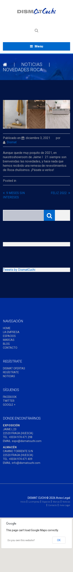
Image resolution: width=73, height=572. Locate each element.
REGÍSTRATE (11, 372)
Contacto (52, 505)
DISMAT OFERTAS (14, 368)
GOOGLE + (9, 404)
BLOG (6, 343)
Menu (39, 46)
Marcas (56, 501)
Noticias (66, 501)
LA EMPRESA (11, 332)
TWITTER (8, 400)
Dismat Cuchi (37, 497)
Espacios (46, 501)
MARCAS (8, 339)
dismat (12, 142)
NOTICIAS (31, 64)
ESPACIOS (9, 336)
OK (59, 540)
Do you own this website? (21, 540)
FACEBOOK (10, 396)
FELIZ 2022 (59, 193)
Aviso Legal (63, 497)
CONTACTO (10, 347)
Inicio (23, 501)
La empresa (34, 501)
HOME (7, 328)
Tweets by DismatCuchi (19, 270)
